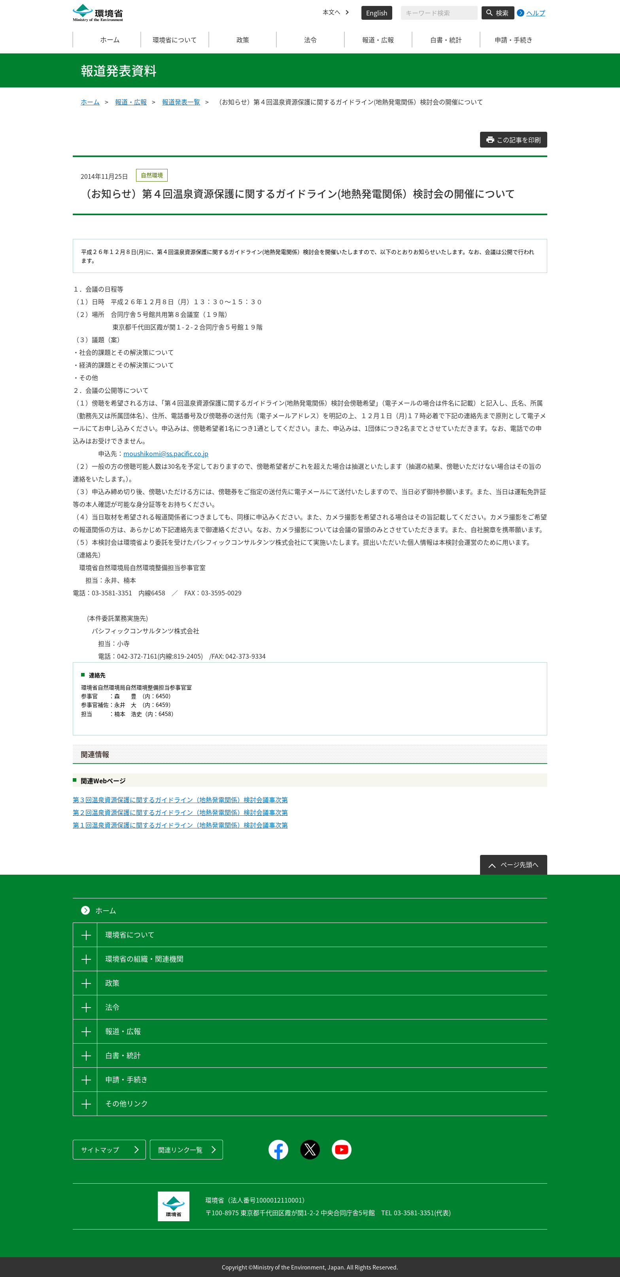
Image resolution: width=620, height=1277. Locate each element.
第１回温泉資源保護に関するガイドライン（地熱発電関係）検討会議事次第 (180, 825)
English (377, 12)
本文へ (332, 12)
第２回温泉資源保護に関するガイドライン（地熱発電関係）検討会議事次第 (180, 812)
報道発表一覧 (181, 101)
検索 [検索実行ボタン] (502, 12)
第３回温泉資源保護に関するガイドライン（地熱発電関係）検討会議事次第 (180, 799)
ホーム (107, 39)
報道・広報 (131, 101)
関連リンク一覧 (180, 1149)
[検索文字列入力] (439, 13)
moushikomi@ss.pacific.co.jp (165, 453)
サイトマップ (100, 1149)
